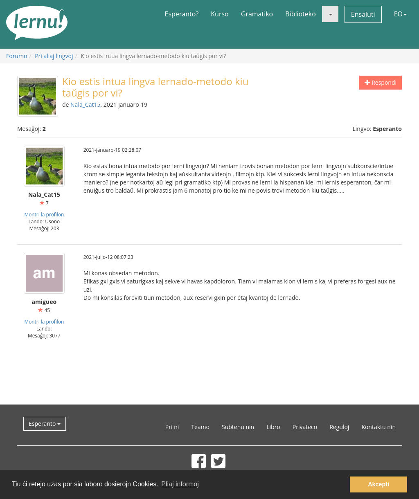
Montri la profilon (44, 214)
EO (400, 13)
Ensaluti (363, 14)
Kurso (219, 13)
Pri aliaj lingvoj (54, 56)
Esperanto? (182, 13)
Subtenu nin (238, 427)
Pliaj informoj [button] (180, 484)
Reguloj (339, 427)
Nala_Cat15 (85, 104)
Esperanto (45, 423)
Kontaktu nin (378, 427)
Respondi (380, 82)
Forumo (16, 56)
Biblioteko (300, 13)
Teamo (200, 427)
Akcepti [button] (378, 484)
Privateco (305, 427)
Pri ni (172, 427)
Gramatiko (257, 13)
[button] (330, 14)
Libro (273, 427)
